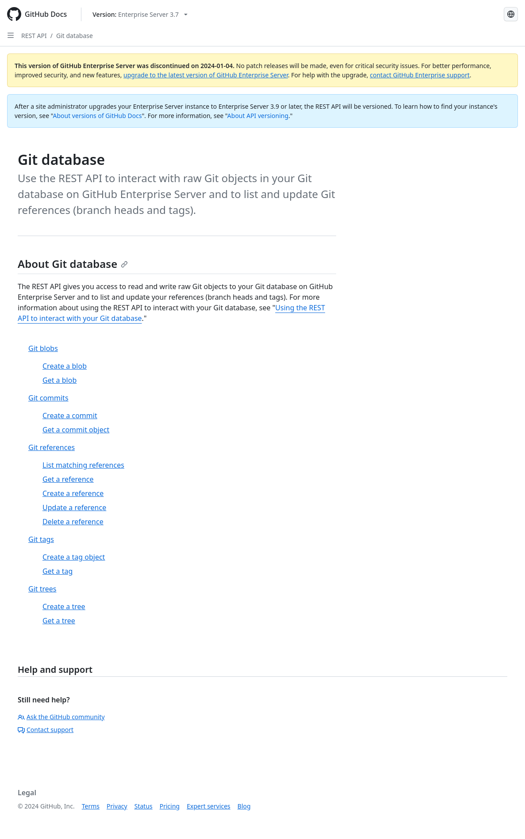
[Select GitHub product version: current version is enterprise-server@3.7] (140, 14)
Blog (244, 806)
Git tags (41, 539)
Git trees (42, 589)
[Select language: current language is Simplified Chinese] (511, 14)
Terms (91, 806)
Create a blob (64, 366)
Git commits (48, 398)
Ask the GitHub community (61, 717)
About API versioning (257, 115)
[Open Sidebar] (11, 35)
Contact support (45, 729)
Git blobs (43, 348)
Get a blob (59, 380)
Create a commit (69, 415)
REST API (34, 35)
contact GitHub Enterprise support (420, 75)
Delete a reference (72, 521)
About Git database (73, 263)
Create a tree (63, 606)
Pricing (170, 806)
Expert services (208, 806)
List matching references (83, 465)
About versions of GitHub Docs (97, 115)
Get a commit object (75, 430)
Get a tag (57, 571)
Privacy (117, 806)
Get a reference (68, 479)
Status (143, 806)
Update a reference (74, 507)
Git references (51, 447)
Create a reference (72, 493)
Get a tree (58, 620)
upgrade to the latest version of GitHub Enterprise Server (205, 75)
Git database (74, 35)
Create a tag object (73, 557)
